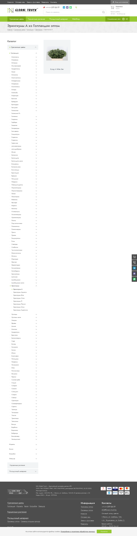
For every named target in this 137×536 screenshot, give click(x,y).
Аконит (13, 326)
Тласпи (13, 415)
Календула (15, 158)
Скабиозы (14, 247)
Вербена (14, 427)
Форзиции (14, 259)
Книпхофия (15, 356)
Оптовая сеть (20, 2)
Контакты (54, 2)
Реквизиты (45, 2)
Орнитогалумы (16, 217)
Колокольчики (16, 167)
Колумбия (12, 454)
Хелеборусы (15, 271)
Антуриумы (15, 84)
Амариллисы (15, 69)
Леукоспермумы (16, 191)
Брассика (14, 335)
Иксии (13, 152)
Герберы (14, 122)
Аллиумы (14, 63)
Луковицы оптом (13, 521)
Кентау (13, 344)
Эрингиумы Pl (17, 301)
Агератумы (14, 60)
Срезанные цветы (17, 19)
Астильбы (14, 93)
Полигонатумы (16, 229)
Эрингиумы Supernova (20, 310)
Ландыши (14, 179)
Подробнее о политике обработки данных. (78, 531)
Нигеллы (14, 208)
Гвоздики (14, 107)
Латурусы (14, 182)
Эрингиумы (15, 286)
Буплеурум (14, 104)
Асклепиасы (15, 87)
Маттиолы (14, 200)
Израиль (12, 444)
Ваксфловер (15, 436)
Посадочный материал (58, 19)
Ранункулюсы (15, 238)
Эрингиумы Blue (18, 295)
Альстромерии (16, 66)
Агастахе (14, 329)
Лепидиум (14, 359)
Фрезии (14, 262)
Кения (11, 449)
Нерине (14, 205)
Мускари (14, 203)
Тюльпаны (14, 421)
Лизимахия (15, 365)
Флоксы (14, 256)
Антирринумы (15, 81)
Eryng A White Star (57, 69)
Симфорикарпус (16, 403)
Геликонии (14, 110)
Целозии (14, 277)
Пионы (13, 220)
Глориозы (14, 137)
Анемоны (14, 75)
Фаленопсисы (16, 253)
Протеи (13, 235)
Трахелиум (15, 418)
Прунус (13, 377)
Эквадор (12, 459)
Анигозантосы (16, 78)
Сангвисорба (15, 380)
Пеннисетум (15, 371)
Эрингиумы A (17, 289)
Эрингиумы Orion (19, 298)
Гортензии (14, 143)
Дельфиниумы (16, 146)
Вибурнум (14, 433)
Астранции (14, 96)
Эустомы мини (16, 317)
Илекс (13, 353)
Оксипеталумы (16, 214)
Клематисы (15, 164)
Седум (13, 383)
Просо (13, 232)
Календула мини (17, 161)
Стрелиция (14, 400)
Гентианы (14, 116)
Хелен (13, 350)
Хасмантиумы (15, 268)
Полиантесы (15, 226)
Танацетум (14, 412)
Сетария (14, 386)
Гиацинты (14, 125)
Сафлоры (14, 244)
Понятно (104, 531)
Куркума (14, 176)
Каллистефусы (16, 338)
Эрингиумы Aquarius (20, 292)
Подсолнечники (16, 223)
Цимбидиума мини (17, 283)
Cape (13, 341)
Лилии (13, 194)
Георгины (14, 119)
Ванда (13, 424)
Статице (13, 398)
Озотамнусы (15, 211)
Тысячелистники (16, 250)
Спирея (14, 395)
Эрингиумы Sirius (18, 307)
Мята (13, 368)
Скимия (14, 389)
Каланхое (14, 155)
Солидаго (14, 392)
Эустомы (14, 314)
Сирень (14, 406)
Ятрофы (13, 323)
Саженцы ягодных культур (30, 521)
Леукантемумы (16, 188)
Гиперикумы (15, 128)
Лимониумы (15, 197)
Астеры (13, 90)
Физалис (14, 374)
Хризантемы (15, 274)
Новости (10, 2)
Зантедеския (15, 439)
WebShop (76, 19)
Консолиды (15, 170)
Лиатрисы (14, 362)
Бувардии (14, 101)
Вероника (14, 430)
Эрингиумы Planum (19, 304)
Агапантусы (15, 57)
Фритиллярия (15, 265)
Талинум (14, 409)
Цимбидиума (15, 280)
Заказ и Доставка (33, 2)
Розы (13, 241)
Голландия (14, 53)
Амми (13, 72)
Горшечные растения (36, 19)
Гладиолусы (15, 134)
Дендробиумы (16, 149)
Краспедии (15, 173)
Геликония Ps (15, 113)
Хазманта (14, 347)
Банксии (14, 98)
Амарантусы (15, 332)
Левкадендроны (17, 185)
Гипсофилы (15, 131)
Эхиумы (14, 320)
